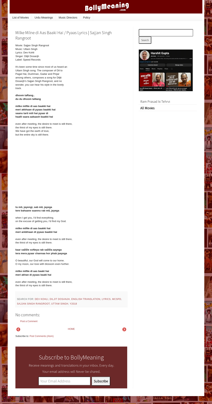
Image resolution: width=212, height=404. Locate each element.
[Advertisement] (98, 70)
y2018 (73, 303)
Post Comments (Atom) (41, 336)
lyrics (106, 299)
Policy (86, 17)
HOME (71, 329)
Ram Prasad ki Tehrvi (155, 101)
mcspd (116, 299)
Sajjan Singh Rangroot (33, 303)
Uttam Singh (59, 303)
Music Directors (68, 17)
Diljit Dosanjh (60, 299)
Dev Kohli (41, 299)
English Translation (85, 299)
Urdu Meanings (44, 17)
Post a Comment (28, 321)
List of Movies (20, 17)
